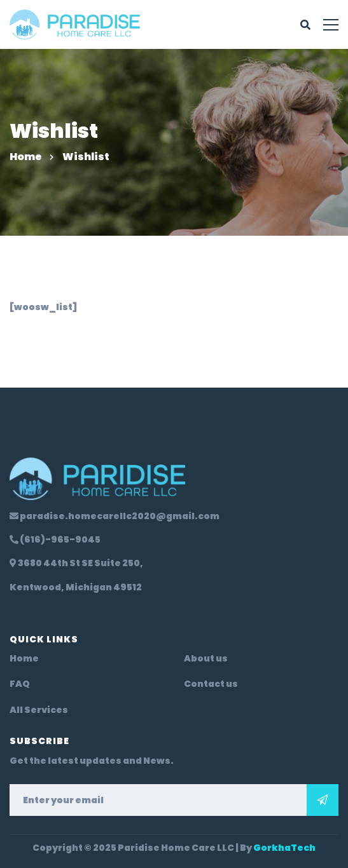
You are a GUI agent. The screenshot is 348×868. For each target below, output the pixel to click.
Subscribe (322, 800)
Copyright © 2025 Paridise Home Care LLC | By (174, 847)
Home (26, 156)
